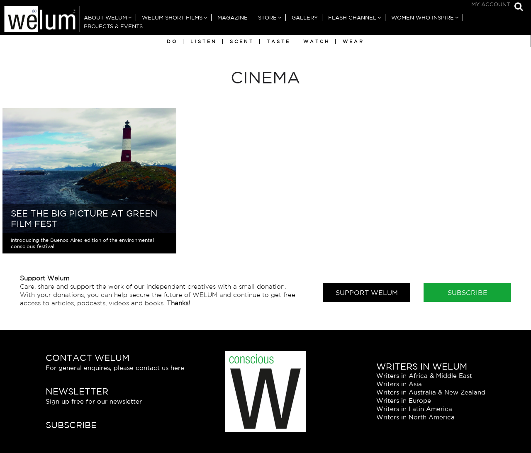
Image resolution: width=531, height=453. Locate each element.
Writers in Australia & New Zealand (430, 392)
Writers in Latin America (414, 408)
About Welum (105, 18)
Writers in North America (415, 417)
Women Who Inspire (422, 18)
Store (267, 18)
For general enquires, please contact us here (115, 367)
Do (172, 41)
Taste (278, 41)
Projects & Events (113, 26)
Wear (353, 41)
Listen (203, 41)
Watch (316, 41)
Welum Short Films (172, 18)
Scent (242, 41)
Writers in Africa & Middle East (424, 375)
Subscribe (467, 292)
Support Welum (367, 292)
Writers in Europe (403, 400)
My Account (490, 4)
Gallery (305, 18)
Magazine (232, 18)
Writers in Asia (399, 383)
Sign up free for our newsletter (94, 401)
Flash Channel (352, 18)
